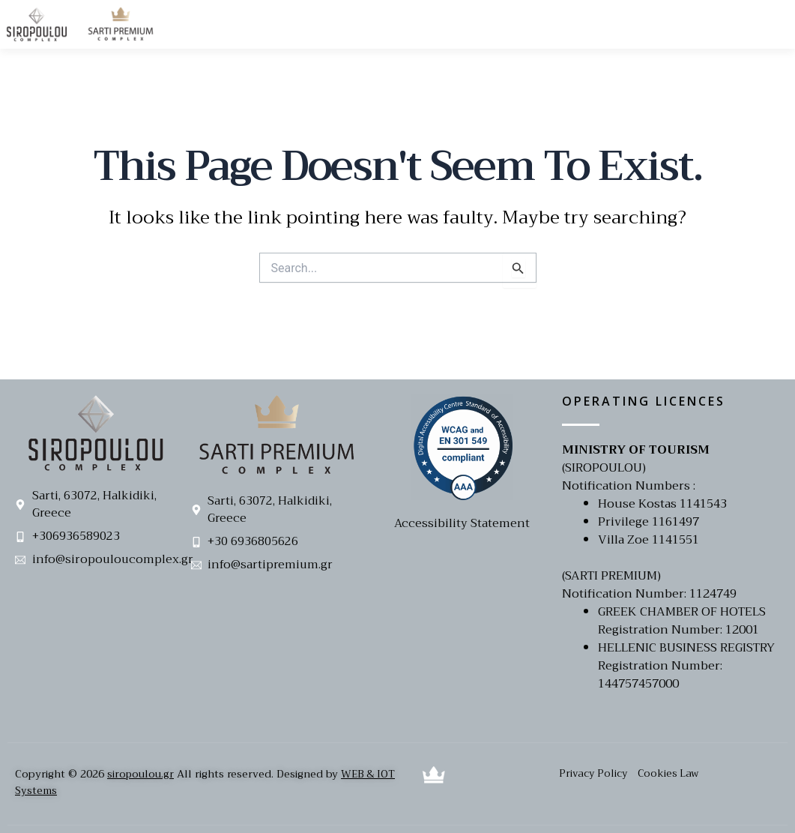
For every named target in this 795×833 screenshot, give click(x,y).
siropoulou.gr (141, 774)
